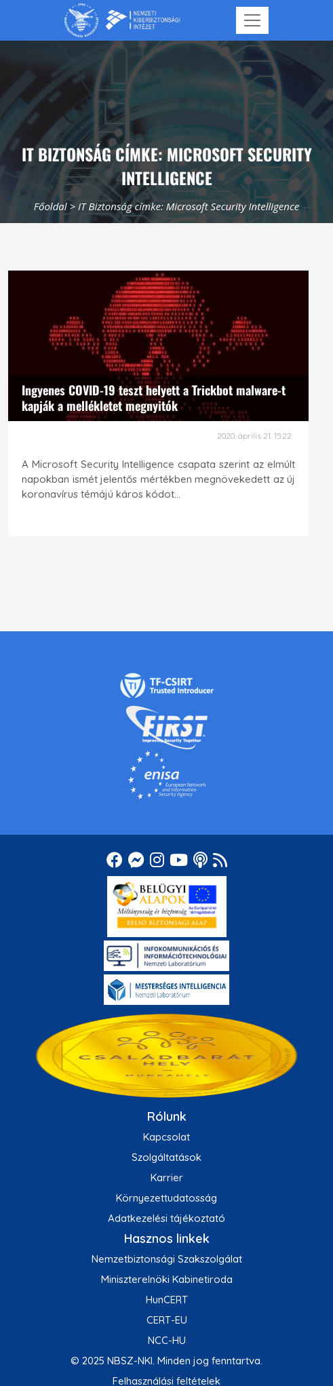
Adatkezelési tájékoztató (166, 1218)
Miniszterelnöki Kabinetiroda (167, 1279)
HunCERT (167, 1299)
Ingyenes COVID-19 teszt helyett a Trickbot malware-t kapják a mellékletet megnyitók (154, 397)
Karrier (167, 1177)
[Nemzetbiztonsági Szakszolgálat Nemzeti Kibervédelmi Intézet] (122, 20)
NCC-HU (167, 1340)
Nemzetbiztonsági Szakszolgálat (167, 1258)
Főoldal (50, 206)
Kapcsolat (166, 1136)
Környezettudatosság (166, 1197)
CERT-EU (166, 1319)
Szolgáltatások (166, 1157)
